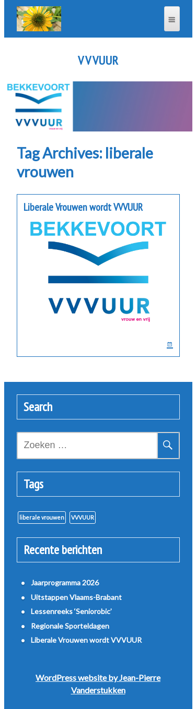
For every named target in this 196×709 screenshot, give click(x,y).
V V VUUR (98, 60)
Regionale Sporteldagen (70, 625)
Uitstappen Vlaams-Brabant (76, 597)
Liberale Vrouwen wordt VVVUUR (83, 207)
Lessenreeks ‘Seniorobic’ (71, 611)
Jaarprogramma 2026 (65, 582)
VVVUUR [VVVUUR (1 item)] (82, 517)
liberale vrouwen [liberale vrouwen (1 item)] (41, 517)
